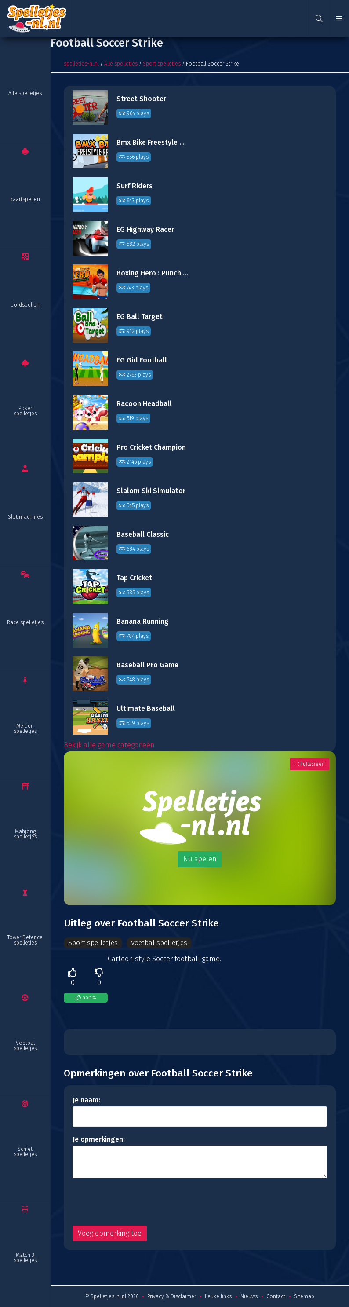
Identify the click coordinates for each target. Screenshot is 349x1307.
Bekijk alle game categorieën (109, 745)
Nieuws (249, 1296)
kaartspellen (25, 199)
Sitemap (304, 1296)
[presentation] (139, 1202)
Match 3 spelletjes (25, 1257)
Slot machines (25, 517)
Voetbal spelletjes (25, 1045)
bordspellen (25, 305)
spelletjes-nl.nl (81, 64)
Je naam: (86, 1100)
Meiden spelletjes (25, 728)
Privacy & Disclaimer (171, 1296)
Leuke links (218, 1296)
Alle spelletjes (25, 93)
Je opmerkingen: (99, 1139)
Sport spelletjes (162, 64)
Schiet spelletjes (25, 1151)
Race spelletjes (25, 622)
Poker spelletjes (25, 411)
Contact (275, 1296)
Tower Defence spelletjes (25, 940)
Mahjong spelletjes (25, 834)
